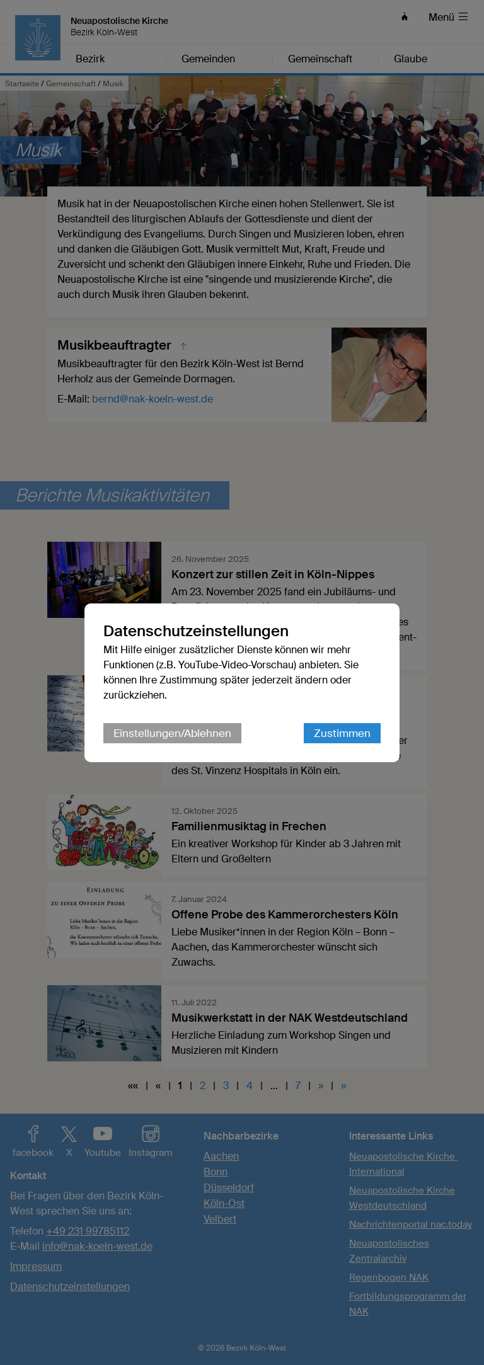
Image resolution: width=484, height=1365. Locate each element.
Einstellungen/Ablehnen (172, 733)
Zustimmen (342, 733)
